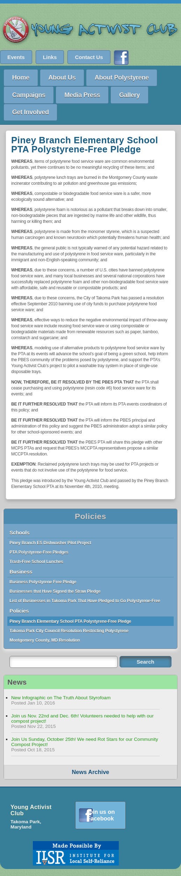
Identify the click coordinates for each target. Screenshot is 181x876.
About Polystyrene (122, 77)
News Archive (90, 772)
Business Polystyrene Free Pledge (42, 581)
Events (16, 57)
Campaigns (28, 94)
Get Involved (30, 112)
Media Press (82, 94)
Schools (19, 532)
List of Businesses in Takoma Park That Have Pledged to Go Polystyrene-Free (84, 600)
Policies (90, 516)
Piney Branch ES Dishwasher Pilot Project (50, 542)
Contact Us (89, 57)
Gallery (129, 94)
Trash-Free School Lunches (36, 561)
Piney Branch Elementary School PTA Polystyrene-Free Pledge (70, 621)
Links (50, 57)
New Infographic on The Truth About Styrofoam (61, 697)
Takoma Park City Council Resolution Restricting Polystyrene (68, 630)
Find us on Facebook (121, 57)
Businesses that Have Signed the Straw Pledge (54, 591)
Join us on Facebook (100, 815)
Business (20, 572)
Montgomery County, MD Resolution (44, 640)
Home (20, 77)
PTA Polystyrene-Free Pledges (38, 552)
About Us (61, 77)
